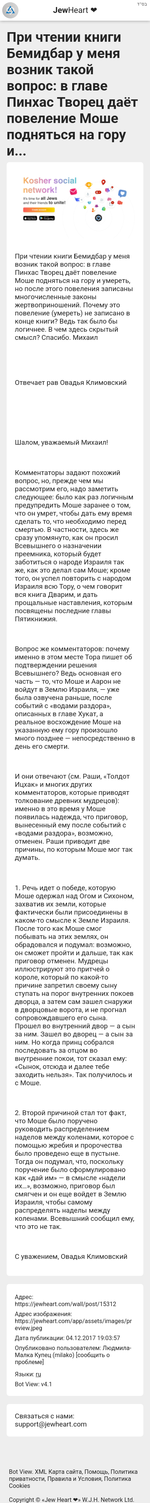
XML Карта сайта (58, 1471)
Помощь (96, 1471)
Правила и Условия (74, 1478)
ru (38, 1374)
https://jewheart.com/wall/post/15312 (65, 1304)
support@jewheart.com (51, 1424)
